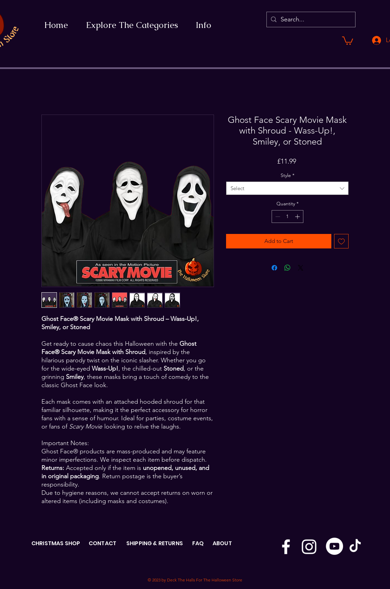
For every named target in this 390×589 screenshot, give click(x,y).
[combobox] (287, 188)
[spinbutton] (287, 216)
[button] (347, 40)
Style (287, 175)
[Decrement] (277, 216)
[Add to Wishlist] (341, 241)
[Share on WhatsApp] (287, 268)
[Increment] (298, 216)
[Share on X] (300, 268)
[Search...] (311, 19)
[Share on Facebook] (274, 268)
